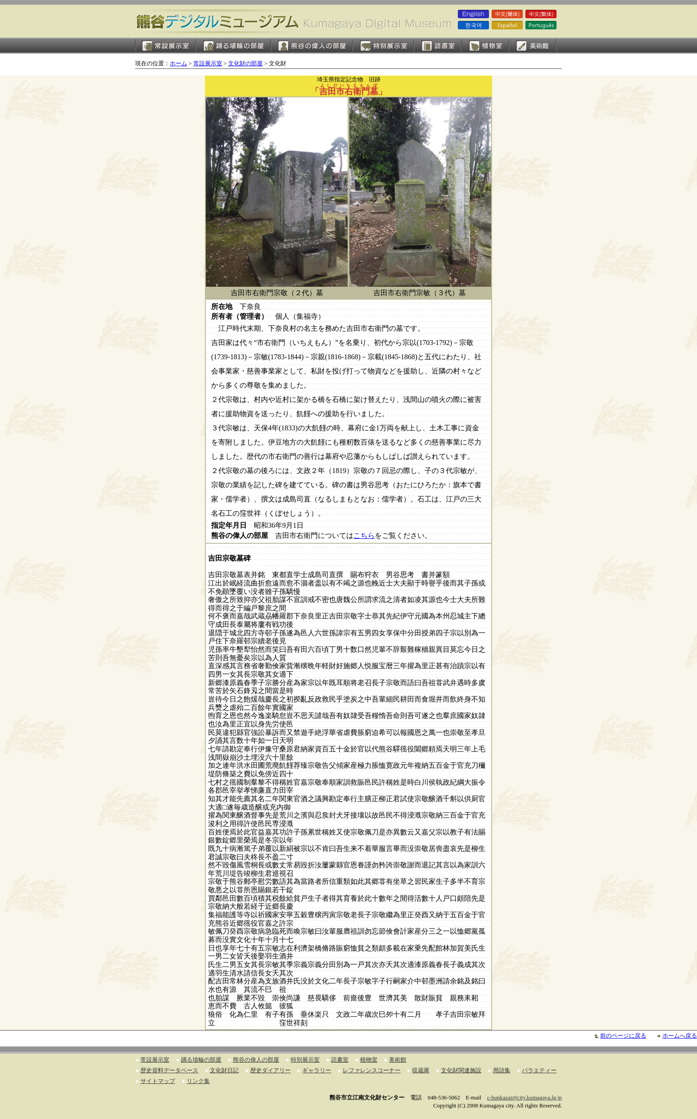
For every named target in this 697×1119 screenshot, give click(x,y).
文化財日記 (224, 1070)
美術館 (533, 45)
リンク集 (198, 1081)
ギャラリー (316, 1070)
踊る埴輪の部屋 (233, 45)
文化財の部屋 (245, 63)
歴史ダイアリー (270, 1070)
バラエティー (539, 1070)
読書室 (437, 45)
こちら (364, 535)
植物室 (485, 45)
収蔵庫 (420, 1070)
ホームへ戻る (679, 1036)
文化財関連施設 (461, 1070)
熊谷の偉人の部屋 (312, 45)
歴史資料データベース (169, 1070)
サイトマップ (157, 1081)
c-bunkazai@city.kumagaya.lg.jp (524, 1098)
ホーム (178, 63)
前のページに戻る (623, 1036)
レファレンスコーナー (372, 1070)
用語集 (501, 1070)
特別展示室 (383, 45)
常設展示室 (165, 45)
